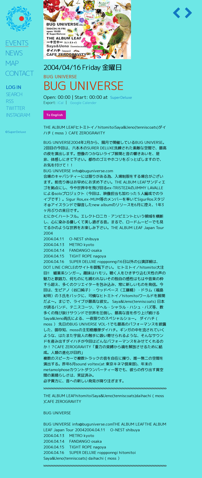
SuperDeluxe (123, 97)
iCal (60, 102)
